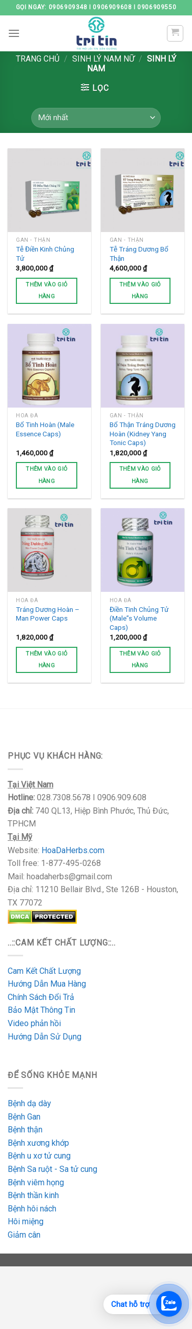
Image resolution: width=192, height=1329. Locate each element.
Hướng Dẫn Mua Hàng (48, 984)
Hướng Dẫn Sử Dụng (44, 1037)
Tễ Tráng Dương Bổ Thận (139, 253)
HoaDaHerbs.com (72, 850)
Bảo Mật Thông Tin (41, 1010)
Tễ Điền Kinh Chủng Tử (45, 253)
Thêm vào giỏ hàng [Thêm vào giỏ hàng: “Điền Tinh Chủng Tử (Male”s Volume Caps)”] (140, 659)
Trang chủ (37, 59)
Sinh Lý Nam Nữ (103, 59)
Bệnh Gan (24, 1117)
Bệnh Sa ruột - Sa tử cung (52, 1169)
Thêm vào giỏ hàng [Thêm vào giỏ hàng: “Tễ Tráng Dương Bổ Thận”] (140, 290)
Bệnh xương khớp (38, 1143)
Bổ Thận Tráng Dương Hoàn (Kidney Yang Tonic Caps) (143, 433)
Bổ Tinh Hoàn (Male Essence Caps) (45, 429)
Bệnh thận (25, 1129)
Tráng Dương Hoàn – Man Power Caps (47, 614)
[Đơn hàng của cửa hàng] (95, 118)
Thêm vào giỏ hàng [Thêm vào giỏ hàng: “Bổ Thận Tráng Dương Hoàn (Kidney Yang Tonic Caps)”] (140, 475)
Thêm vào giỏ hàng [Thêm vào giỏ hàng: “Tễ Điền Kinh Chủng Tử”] (46, 290)
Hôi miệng (26, 1221)
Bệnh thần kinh (33, 1195)
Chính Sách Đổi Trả (41, 997)
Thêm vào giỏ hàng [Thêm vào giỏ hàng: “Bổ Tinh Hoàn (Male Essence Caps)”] (46, 475)
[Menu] (14, 33)
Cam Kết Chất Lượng (44, 971)
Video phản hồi (34, 1023)
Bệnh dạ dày (29, 1103)
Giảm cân (24, 1235)
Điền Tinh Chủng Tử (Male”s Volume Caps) (139, 618)
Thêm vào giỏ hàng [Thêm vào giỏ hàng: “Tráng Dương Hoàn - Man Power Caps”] (46, 659)
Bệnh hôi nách (32, 1209)
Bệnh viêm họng (36, 1182)
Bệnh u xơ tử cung (39, 1156)
